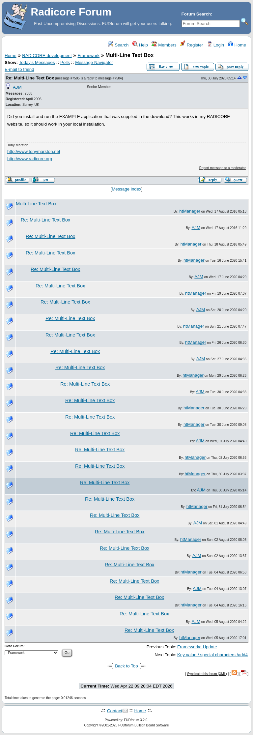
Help (140, 45)
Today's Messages (37, 62)
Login (215, 45)
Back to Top (126, 665)
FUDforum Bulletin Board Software (143, 725)
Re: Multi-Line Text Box (30, 77)
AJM (17, 87)
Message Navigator (94, 62)
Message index (126, 189)
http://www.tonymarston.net (33, 151)
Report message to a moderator (222, 168)
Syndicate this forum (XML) (207, 674)
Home (237, 45)
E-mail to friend (19, 69)
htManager (189, 211)
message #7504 (110, 78)
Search (118, 45)
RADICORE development (46, 55)
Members (164, 45)
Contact (114, 710)
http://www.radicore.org (29, 158)
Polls (65, 62)
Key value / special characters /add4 (212, 654)
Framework (89, 55)
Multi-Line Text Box (36, 203)
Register (191, 45)
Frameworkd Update (197, 646)
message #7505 (68, 78)
